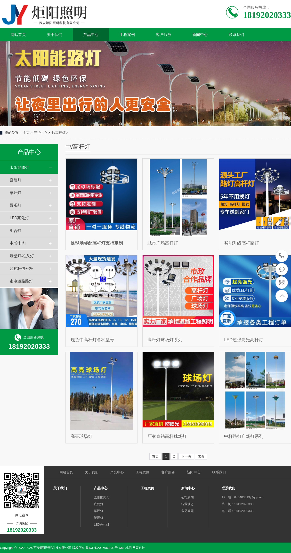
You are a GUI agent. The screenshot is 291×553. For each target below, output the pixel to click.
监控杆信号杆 (21, 268)
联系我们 (236, 35)
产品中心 (91, 35)
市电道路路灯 (21, 281)
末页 (201, 456)
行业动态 (187, 504)
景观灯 (15, 205)
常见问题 (187, 511)
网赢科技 (138, 548)
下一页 (186, 456)
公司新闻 (187, 497)
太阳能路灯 (19, 167)
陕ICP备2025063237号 (102, 548)
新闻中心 (200, 35)
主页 (26, 133)
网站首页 (18, 35)
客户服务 (163, 35)
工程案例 (127, 35)
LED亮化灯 (19, 218)
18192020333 (281, 256)
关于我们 (54, 35)
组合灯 (15, 231)
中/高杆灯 (58, 133)
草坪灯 (15, 193)
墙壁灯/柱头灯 (22, 256)
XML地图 (125, 548)
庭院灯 (15, 180)
